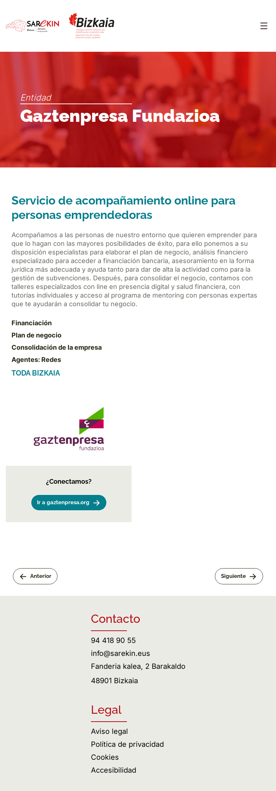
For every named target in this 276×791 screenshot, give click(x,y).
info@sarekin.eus (120, 653)
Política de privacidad (127, 744)
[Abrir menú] (264, 26)
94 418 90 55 (113, 640)
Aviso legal (109, 731)
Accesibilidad (113, 770)
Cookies (105, 757)
